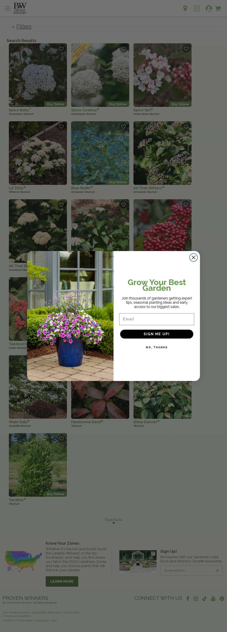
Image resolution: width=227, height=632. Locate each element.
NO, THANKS (157, 358)
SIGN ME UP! (157, 345)
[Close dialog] (193, 268)
